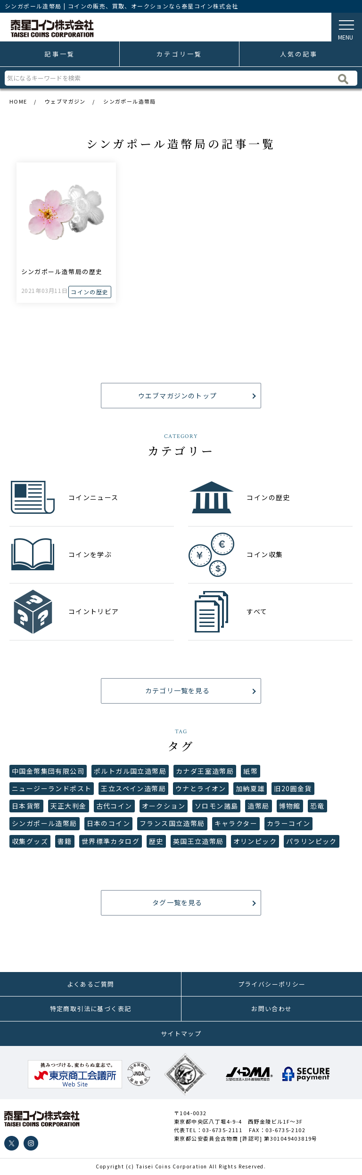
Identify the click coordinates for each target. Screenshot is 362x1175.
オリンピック (255, 841)
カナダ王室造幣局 (205, 771)
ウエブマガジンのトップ (176, 395)
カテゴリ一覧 (179, 53)
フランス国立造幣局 (172, 823)
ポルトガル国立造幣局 (130, 771)
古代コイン (114, 805)
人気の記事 (299, 53)
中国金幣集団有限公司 (48, 771)
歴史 (156, 841)
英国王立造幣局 (198, 841)
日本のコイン (108, 823)
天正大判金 (68, 805)
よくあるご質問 (91, 984)
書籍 (65, 841)
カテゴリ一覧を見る (176, 690)
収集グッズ (30, 841)
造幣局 (258, 805)
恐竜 (317, 805)
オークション (163, 805)
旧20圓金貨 (293, 788)
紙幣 (250, 771)
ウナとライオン (200, 788)
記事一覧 (59, 53)
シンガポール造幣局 (44, 823)
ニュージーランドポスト (51, 788)
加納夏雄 (250, 788)
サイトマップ (181, 1033)
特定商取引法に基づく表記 (91, 1008)
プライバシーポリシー (272, 984)
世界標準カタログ (111, 841)
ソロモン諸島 (216, 805)
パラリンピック (311, 841)
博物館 (290, 805)
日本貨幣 (26, 805)
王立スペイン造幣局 (133, 788)
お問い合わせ (271, 1008)
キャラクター (235, 823)
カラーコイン (288, 823)
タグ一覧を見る (176, 902)
